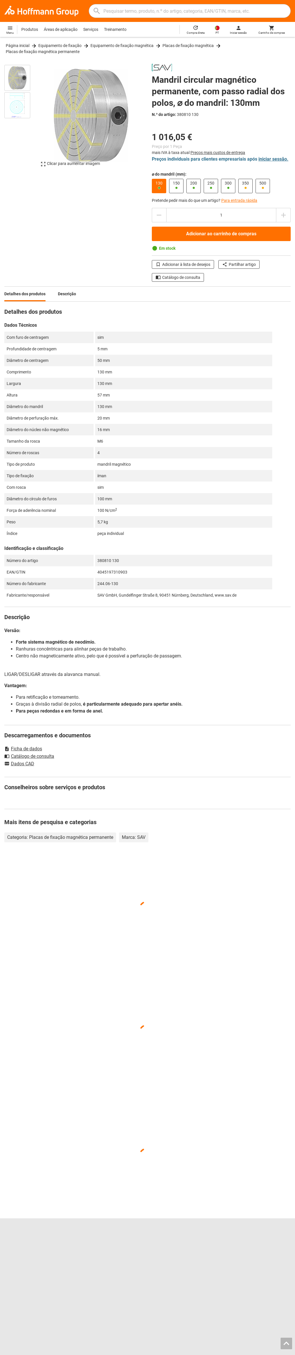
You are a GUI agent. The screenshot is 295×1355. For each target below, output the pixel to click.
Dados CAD (19, 764)
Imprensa (12, 1261)
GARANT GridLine (20, 1273)
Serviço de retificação (97, 1273)
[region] (21, 118)
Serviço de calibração (97, 1279)
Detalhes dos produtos (25, 294)
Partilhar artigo (239, 264)
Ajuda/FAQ (235, 1255)
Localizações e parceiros (26, 1249)
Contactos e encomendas (248, 1243)
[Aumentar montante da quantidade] (283, 215)
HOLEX (10, 1279)
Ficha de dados (23, 748)
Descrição (67, 294)
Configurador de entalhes (100, 1267)
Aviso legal (185, 1349)
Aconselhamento (241, 1249)
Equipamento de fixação (60, 45)
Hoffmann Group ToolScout (102, 1249)
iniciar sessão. (273, 159)
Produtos (29, 29)
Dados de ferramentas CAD (102, 1261)
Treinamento (115, 29)
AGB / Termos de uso (217, 1349)
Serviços (90, 29)
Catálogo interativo (95, 1243)
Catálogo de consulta (178, 277)
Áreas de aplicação (60, 29)
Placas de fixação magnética (188, 45)
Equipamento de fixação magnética (122, 45)
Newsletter (235, 1267)
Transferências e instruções (250, 1261)
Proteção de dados (255, 1349)
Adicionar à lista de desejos (183, 264)
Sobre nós (13, 1255)
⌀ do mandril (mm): (169, 174)
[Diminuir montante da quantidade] (159, 215)
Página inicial (17, 45)
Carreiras (12, 1243)
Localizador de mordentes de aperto (110, 1255)
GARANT (12, 1267)
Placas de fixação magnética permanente (43, 51)
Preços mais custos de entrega (217, 152)
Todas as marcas (19, 1285)
